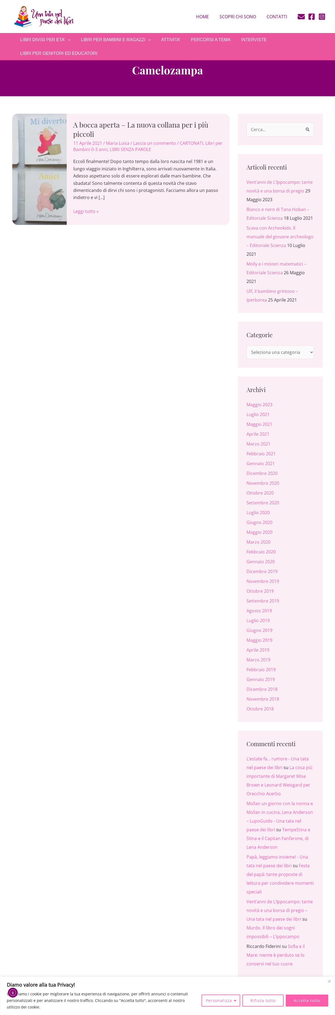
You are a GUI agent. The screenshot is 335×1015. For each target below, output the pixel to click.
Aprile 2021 (257, 434)
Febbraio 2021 (261, 454)
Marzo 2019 (258, 660)
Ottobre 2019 (260, 591)
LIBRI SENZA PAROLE (130, 149)
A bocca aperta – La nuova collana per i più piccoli (140, 129)
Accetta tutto (307, 1000)
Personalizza (219, 1000)
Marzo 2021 (258, 444)
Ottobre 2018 (260, 709)
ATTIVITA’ (166, 39)
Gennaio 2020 (260, 562)
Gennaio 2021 (260, 463)
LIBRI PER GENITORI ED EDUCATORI (57, 53)
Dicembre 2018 (262, 689)
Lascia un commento (154, 143)
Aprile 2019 (257, 650)
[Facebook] (311, 16)
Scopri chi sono (240, 17)
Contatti (277, 17)
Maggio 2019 (259, 640)
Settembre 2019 (262, 601)
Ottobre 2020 (260, 493)
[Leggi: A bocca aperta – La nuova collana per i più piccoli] (39, 169)
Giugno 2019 (259, 630)
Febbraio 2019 (261, 670)
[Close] (329, 981)
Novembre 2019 (262, 581)
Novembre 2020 (262, 483)
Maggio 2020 (259, 532)
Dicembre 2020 (262, 473)
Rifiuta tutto (263, 1000)
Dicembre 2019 (262, 571)
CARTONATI (191, 143)
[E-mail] (301, 16)
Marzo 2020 (258, 542)
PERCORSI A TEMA (204, 39)
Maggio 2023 (259, 405)
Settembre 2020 (262, 503)
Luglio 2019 (258, 621)
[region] (167, 996)
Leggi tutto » (86, 211)
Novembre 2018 (262, 699)
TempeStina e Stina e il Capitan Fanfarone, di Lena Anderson (278, 838)
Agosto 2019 (259, 611)
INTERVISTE (245, 39)
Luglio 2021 (258, 414)
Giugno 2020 (259, 522)
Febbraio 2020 (261, 552)
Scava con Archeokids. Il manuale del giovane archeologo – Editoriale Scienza (279, 236)
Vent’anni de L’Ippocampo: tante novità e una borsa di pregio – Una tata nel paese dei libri (279, 910)
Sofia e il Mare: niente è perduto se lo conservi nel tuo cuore (275, 955)
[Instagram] (321, 16)
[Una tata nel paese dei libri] (44, 16)
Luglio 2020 (258, 513)
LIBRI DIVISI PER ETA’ (44, 40)
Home (207, 17)
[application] (67, 40)
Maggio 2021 (259, 424)
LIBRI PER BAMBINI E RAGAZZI (113, 40)
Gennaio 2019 (260, 679)
